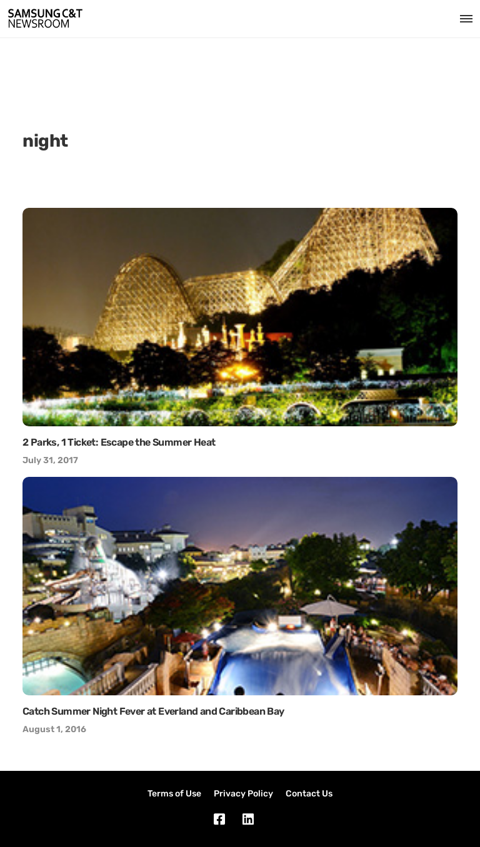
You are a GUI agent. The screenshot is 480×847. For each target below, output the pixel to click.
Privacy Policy (243, 793)
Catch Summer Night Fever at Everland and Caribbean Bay (153, 711)
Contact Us (309, 793)
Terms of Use (174, 793)
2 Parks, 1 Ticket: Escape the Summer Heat (118, 442)
